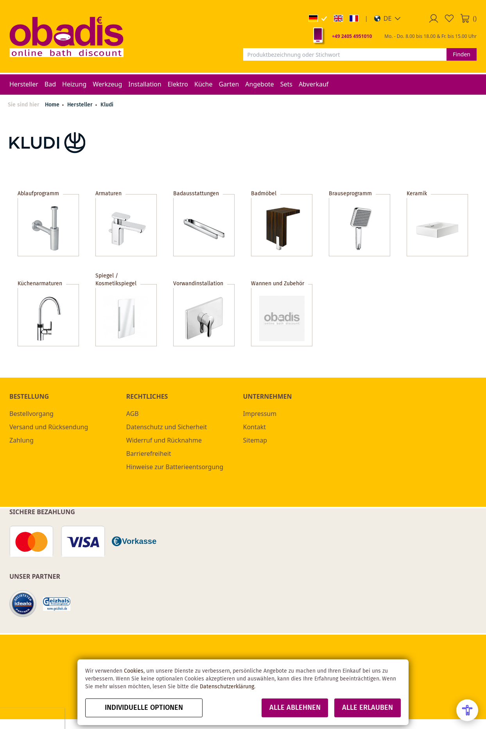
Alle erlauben (367, 707)
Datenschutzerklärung (227, 686)
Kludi (106, 105)
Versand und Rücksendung (48, 427)
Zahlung (21, 440)
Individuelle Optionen (144, 707)
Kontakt (254, 427)
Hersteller (80, 105)
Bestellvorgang (31, 413)
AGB (132, 413)
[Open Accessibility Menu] (467, 710)
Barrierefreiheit (148, 453)
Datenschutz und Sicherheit (166, 427)
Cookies (133, 671)
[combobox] (345, 54)
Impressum (260, 413)
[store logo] (66, 36)
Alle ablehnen (295, 707)
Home (52, 105)
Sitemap (255, 440)
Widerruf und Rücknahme (164, 440)
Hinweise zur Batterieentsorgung (174, 467)
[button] (387, 18)
